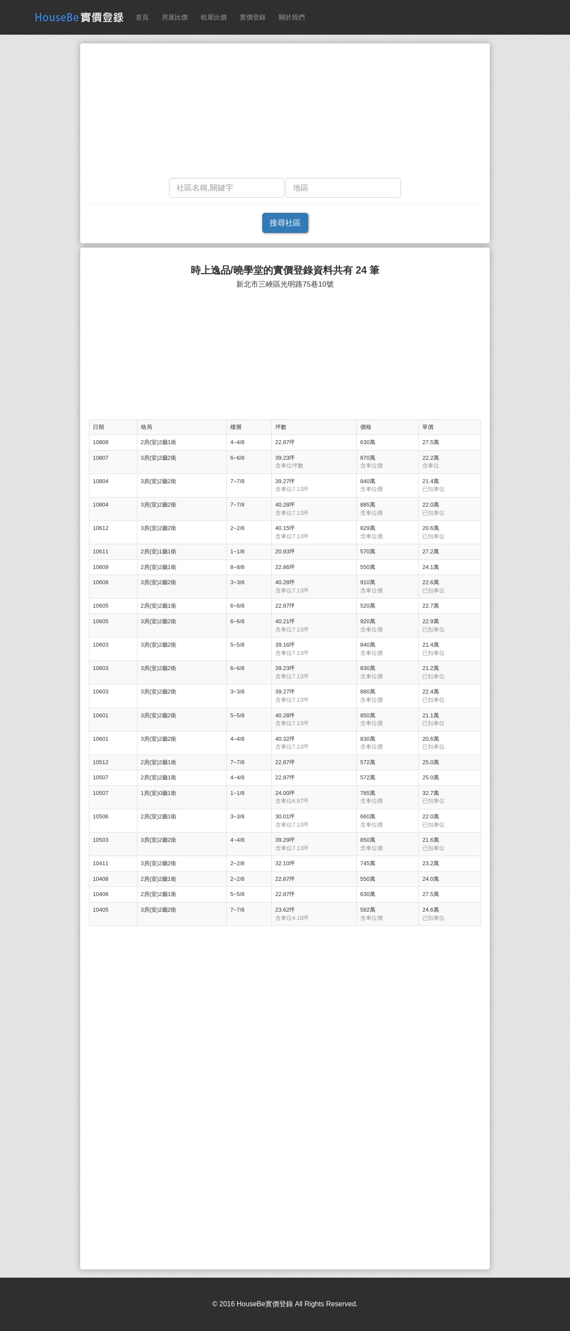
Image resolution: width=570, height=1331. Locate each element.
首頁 (142, 17)
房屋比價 (175, 17)
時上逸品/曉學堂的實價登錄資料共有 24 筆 (285, 270)
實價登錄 (253, 17)
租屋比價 (214, 17)
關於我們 (292, 17)
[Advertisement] (285, 112)
